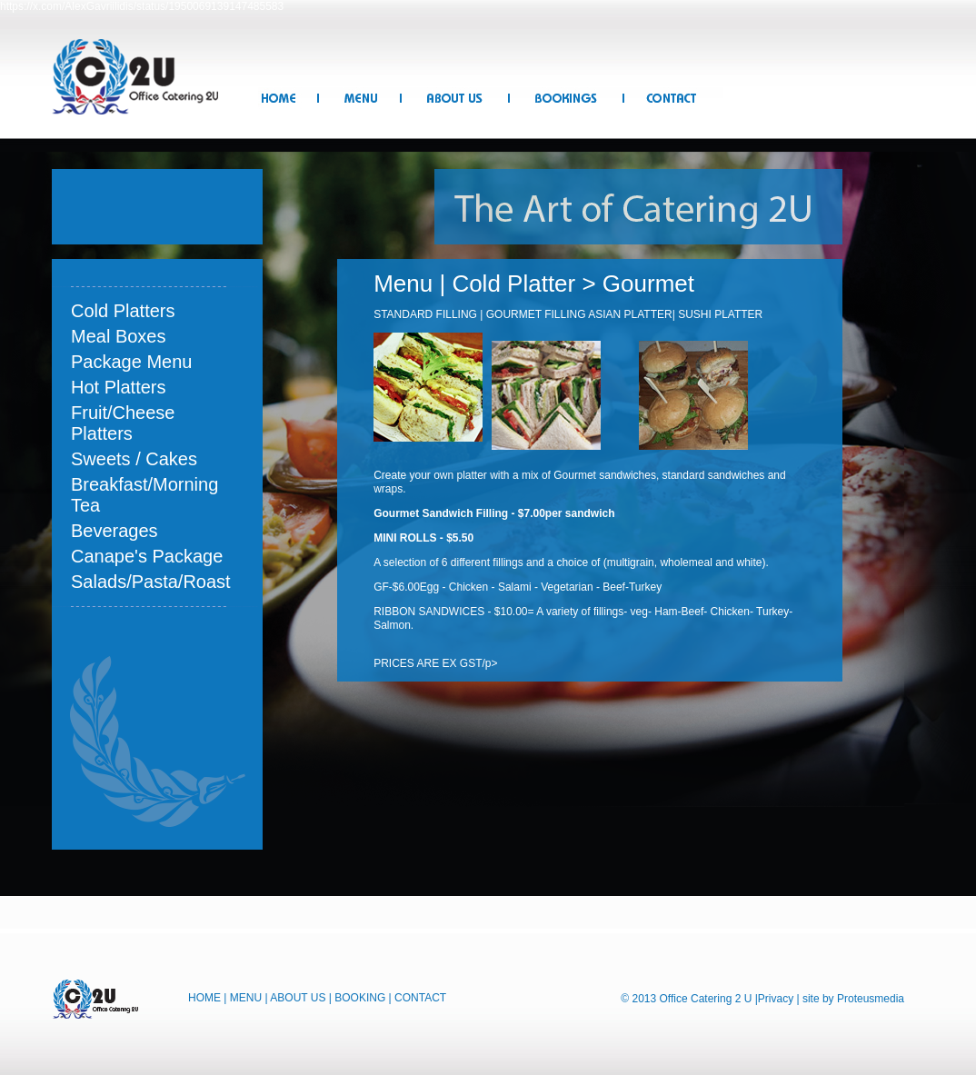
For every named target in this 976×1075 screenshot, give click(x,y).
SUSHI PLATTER (720, 314)
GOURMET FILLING (537, 314)
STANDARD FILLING (425, 314)
